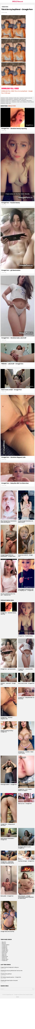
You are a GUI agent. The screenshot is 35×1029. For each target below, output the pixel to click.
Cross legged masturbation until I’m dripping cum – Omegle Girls (25, 590)
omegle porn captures (20, 99)
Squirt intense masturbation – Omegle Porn (8, 839)
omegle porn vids (6, 103)
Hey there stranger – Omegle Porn (26, 861)
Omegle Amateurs (5, 944)
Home (17, 996)
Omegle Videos (5, 950)
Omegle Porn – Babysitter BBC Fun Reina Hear (15, 483)
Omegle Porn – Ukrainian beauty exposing (14, 128)
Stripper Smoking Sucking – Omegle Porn (7, 731)
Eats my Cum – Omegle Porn (25, 803)
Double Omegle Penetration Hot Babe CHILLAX (25, 521)
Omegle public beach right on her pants (9, 980)
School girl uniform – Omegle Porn (9, 784)
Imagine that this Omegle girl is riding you (10, 967)
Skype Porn (4, 955)
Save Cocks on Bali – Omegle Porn (11, 390)
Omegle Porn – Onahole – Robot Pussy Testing (25, 752)
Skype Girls (4, 953)
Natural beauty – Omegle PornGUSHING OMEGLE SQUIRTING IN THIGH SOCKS (26, 897)
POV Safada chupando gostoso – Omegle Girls (11, 977)
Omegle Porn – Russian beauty (10, 203)
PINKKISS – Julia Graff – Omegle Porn (12, 364)
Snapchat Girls (5, 956)
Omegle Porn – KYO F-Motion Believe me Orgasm (25, 790)
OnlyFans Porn (5, 951)
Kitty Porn (4, 943)
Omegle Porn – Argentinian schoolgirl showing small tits (7, 862)
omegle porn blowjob (26, 98)
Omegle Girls (4, 946)
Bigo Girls (4, 942)
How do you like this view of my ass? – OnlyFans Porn (8, 594)
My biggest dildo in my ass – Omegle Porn (25, 847)
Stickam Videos (5, 959)
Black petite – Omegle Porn (7, 896)
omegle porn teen (17, 102)
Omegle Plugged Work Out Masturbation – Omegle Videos (8, 555)
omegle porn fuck (6, 100)
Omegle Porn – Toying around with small (8, 824)
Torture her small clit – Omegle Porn (25, 555)
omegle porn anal (14, 98)
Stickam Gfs (4, 957)
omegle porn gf (16, 100)
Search (33, 989)
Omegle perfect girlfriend (6, 973)
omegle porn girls (27, 100)
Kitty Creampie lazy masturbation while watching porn (9, 521)
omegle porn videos (28, 102)
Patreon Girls (4, 952)
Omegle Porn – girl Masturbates (10, 270)
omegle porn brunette (7, 99)
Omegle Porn (4, 98)
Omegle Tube (4, 948)
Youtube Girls (4, 960)
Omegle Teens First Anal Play (7, 931)
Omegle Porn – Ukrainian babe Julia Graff (13, 338)
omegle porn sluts (6, 102)
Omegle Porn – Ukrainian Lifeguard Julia (13, 457)
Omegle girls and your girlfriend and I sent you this (11, 970)
